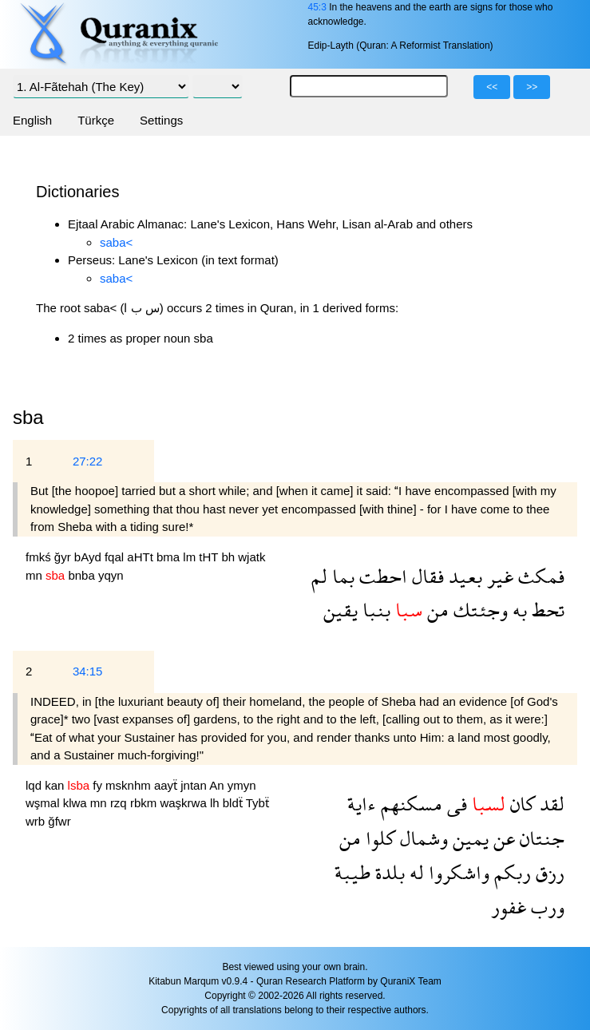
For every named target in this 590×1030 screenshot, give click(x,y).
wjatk (251, 557)
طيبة (352, 872)
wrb (37, 821)
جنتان (539, 838)
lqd (35, 785)
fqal (116, 557)
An (218, 785)
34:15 (88, 671)
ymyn (242, 785)
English (32, 120)
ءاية (361, 803)
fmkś (40, 557)
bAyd (89, 557)
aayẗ (167, 785)
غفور (508, 906)
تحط (545, 609)
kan (56, 785)
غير (497, 576)
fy (99, 785)
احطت (380, 576)
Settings (161, 120)
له (414, 872)
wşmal (44, 803)
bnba (83, 575)
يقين (340, 609)
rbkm (145, 803)
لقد (549, 803)
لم (319, 576)
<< (491, 87)
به (517, 609)
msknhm (129, 785)
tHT (210, 557)
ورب (545, 906)
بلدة (387, 872)
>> (531, 87)
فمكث (538, 576)
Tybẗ (257, 803)
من (435, 609)
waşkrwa (185, 803)
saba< (116, 242)
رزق (547, 872)
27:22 (88, 461)
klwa (76, 803)
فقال (425, 576)
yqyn (111, 575)
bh (229, 557)
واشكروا (456, 872)
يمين (468, 838)
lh (216, 803)
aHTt (141, 557)
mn (36, 575)
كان (520, 803)
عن (502, 838)
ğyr (64, 557)
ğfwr (59, 821)
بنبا (374, 609)
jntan (194, 785)
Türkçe (95, 120)
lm (191, 557)
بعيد (463, 576)
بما (340, 576)
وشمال (421, 838)
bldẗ (234, 803)
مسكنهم (409, 803)
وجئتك (478, 609)
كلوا (378, 838)
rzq (120, 803)
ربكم (510, 872)
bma (169, 557)
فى (454, 803)
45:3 (316, 7)
